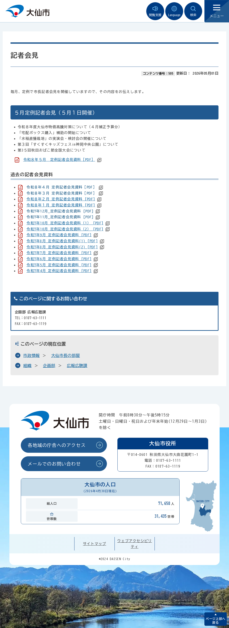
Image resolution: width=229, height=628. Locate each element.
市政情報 (31, 355)
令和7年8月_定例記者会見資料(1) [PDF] (62, 241)
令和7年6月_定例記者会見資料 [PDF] (58, 259)
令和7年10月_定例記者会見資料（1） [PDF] (64, 223)
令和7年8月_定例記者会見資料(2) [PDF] (62, 247)
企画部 (49, 366)
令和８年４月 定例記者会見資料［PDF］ (61, 187)
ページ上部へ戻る (215, 620)
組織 (27, 366)
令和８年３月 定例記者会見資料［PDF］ (61, 193)
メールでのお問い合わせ (54, 463)
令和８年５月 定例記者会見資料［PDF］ (59, 159)
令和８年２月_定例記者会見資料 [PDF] (60, 199)
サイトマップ (94, 544)
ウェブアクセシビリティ (134, 543)
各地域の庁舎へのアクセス (57, 445)
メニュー (217, 11)
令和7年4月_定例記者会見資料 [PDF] (58, 271)
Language (174, 11)
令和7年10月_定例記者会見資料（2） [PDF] (64, 229)
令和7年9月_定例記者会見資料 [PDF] (58, 235)
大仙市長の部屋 (65, 355)
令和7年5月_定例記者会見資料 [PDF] (58, 265)
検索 (193, 11)
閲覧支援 (155, 11)
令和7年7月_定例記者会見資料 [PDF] (58, 253)
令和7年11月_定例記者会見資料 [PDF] (59, 217)
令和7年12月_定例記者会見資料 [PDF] (59, 211)
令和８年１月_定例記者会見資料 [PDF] (60, 205)
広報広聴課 (77, 366)
